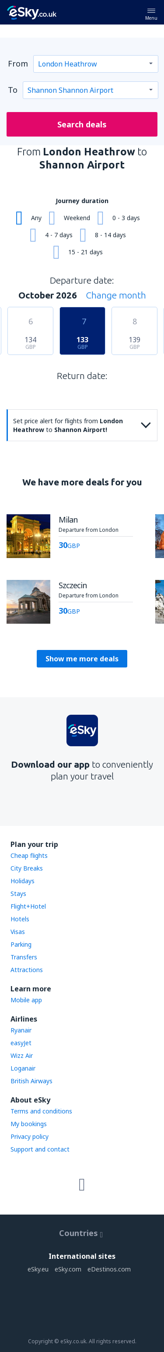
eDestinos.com (109, 1269)
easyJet (20, 1043)
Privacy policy (29, 1136)
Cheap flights (29, 855)
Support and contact (40, 1149)
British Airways (31, 1081)
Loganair (22, 1068)
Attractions (26, 970)
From (18, 63)
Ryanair (20, 1030)
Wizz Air (21, 1055)
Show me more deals (82, 659)
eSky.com (68, 1269)
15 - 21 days (85, 252)
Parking (20, 944)
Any (36, 218)
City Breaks (26, 868)
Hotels (19, 919)
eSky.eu (38, 1269)
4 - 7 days (59, 235)
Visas (17, 931)
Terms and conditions (41, 1111)
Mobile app (26, 1000)
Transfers (23, 957)
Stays (18, 893)
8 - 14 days (110, 235)
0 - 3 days (126, 218)
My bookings (28, 1124)
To (12, 89)
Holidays (22, 881)
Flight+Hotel (28, 906)
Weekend (77, 218)
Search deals (82, 124)
